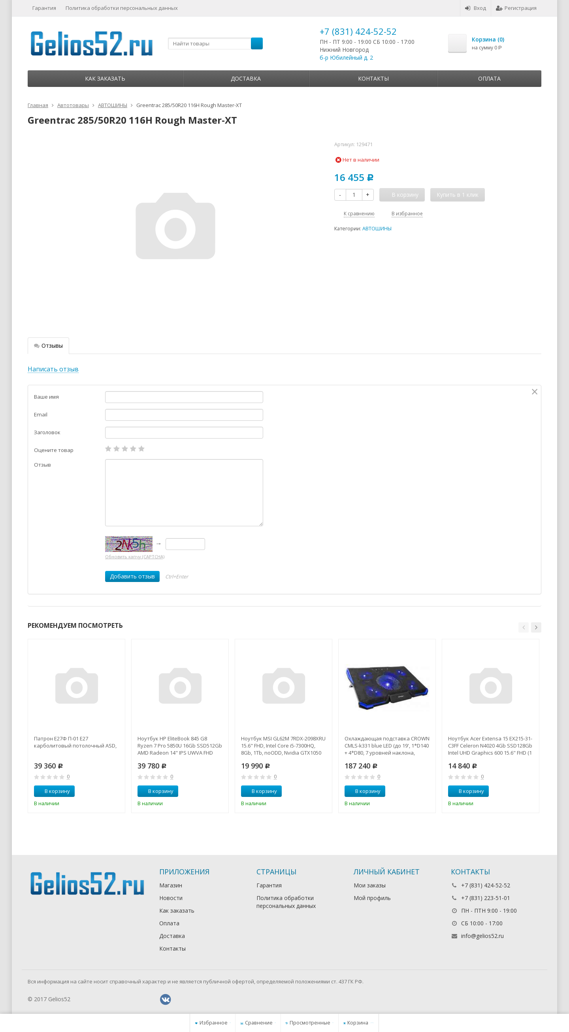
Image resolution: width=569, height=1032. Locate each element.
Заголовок (47, 432)
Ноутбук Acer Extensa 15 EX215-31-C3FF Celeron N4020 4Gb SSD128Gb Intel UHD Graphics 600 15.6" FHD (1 (490, 745)
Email (40, 414)
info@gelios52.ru (482, 936)
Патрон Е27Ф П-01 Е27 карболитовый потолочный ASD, (75, 742)
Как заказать (105, 78)
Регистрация (516, 7)
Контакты (373, 78)
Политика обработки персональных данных (122, 7)
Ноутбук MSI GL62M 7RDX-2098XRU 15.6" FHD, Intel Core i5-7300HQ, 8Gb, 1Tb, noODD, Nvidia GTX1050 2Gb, (283, 745)
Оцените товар (53, 450)
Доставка (246, 78)
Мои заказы (370, 885)
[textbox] (215, 43)
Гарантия (44, 7)
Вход (475, 7)
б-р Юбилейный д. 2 (346, 57)
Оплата (489, 78)
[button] (523, 627)
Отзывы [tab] (48, 345)
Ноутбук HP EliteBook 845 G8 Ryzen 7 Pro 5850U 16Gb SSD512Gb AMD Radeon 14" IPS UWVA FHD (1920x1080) (180, 745)
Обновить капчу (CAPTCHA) (134, 556)
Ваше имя (46, 396)
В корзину (53, 791)
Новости (171, 898)
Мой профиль (372, 898)
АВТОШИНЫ (377, 228)
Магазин (170, 885)
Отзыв (42, 464)
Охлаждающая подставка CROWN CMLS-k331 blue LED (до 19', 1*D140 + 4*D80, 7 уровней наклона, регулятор (387, 745)
